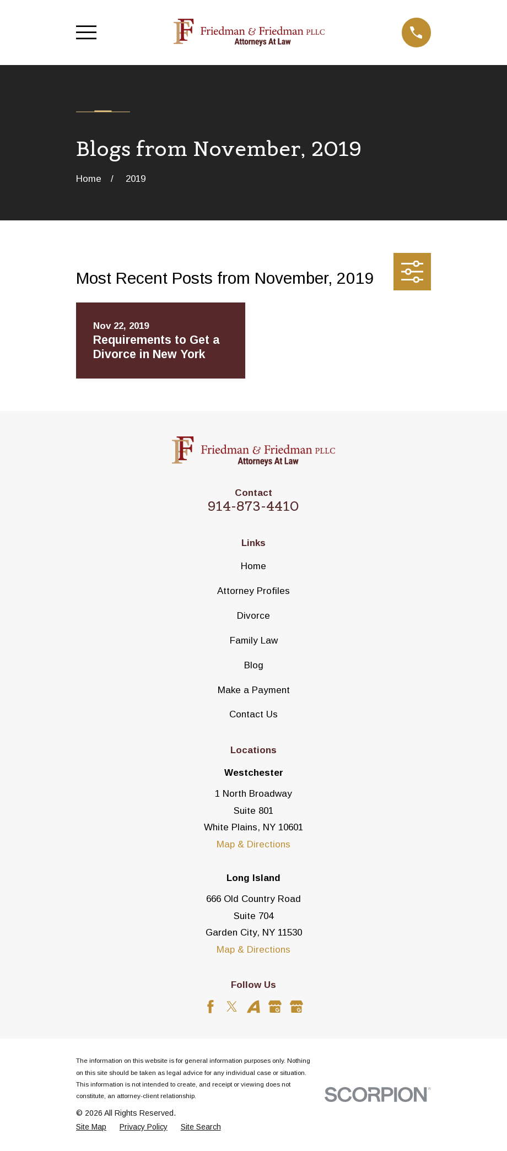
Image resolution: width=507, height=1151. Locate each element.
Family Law (254, 640)
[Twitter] (232, 1006)
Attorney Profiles (253, 591)
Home (253, 566)
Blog (253, 665)
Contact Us (253, 714)
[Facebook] (210, 1006)
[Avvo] (253, 1006)
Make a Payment (254, 690)
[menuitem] (91, 1127)
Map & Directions (253, 844)
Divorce (253, 615)
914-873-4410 (253, 506)
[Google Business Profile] (275, 1006)
